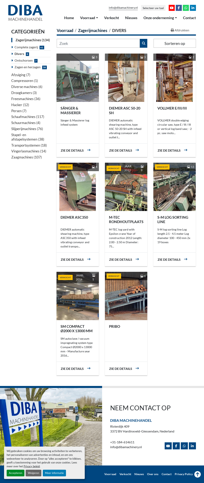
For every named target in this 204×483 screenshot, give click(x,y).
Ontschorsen (24, 60)
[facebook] (179, 8)
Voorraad (87, 18)
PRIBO (114, 326)
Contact (189, 18)
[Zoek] (98, 43)
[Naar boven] (197, 474)
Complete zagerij (26, 47)
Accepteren (15, 473)
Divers (19, 54)
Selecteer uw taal (153, 8)
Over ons (152, 474)
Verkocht (111, 18)
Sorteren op (174, 43)
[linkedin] (193, 8)
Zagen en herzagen (28, 67)
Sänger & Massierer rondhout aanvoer (71, 115)
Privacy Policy (184, 474)
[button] (89, 18)
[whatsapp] (186, 8)
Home (69, 18)
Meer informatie (54, 473)
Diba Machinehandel (131, 420)
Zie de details (72, 150)
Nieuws (131, 18)
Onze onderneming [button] (158, 18)
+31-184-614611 (122, 442)
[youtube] (172, 8)
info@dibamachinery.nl (123, 7)
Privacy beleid (32, 466)
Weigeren (33, 473)
